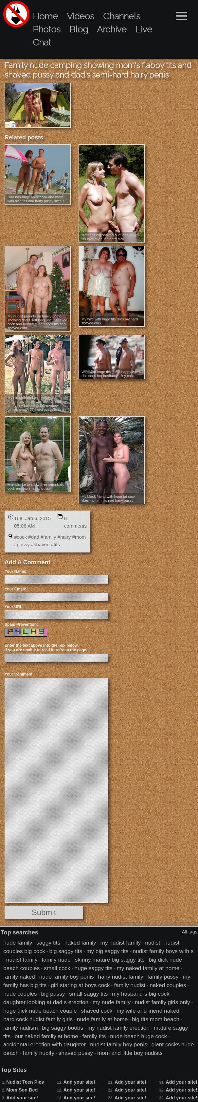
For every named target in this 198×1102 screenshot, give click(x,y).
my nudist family (120, 942)
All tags (189, 931)
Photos (47, 29)
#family (48, 537)
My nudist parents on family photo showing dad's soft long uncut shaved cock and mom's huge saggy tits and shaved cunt (37, 322)
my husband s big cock (141, 993)
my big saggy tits (107, 951)
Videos (80, 16)
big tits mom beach (155, 1019)
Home (45, 16)
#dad (33, 537)
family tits (94, 1036)
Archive (112, 29)
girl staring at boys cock (80, 985)
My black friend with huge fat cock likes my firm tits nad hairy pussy (108, 498)
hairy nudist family (120, 976)
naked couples (168, 985)
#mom (79, 537)
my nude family (112, 1002)
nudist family (22, 959)
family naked (19, 976)
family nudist (129, 985)
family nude (56, 959)
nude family (17, 942)
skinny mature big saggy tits (110, 959)
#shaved (40, 544)
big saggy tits (65, 951)
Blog (78, 29)
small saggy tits (88, 993)
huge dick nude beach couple (40, 1010)
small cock (57, 968)
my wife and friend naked (148, 1010)
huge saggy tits (94, 968)
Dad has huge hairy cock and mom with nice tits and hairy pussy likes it (36, 199)
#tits (55, 544)
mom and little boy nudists (130, 1053)
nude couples (20, 993)
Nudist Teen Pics (25, 1082)
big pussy (53, 993)
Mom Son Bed (22, 1090)
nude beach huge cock (138, 1036)
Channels (121, 16)
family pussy (163, 976)
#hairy (64, 537)
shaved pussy (76, 1053)
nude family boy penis (66, 976)
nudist (152, 942)
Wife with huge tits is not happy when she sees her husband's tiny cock (111, 374)
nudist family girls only (162, 1002)
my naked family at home (148, 968)
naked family (80, 942)
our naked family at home (46, 1036)
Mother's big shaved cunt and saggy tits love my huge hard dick (110, 237)
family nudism (20, 1027)
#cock (20, 537)
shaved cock (96, 1010)
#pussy (22, 544)
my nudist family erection (118, 1027)
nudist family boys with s (163, 951)
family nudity (38, 1053)
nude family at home (102, 1019)
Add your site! (22, 1097)
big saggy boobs (62, 1027)
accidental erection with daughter (44, 1044)
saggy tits (48, 942)
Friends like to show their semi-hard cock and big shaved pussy (36, 486)
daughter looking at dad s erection (45, 1002)
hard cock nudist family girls (38, 1019)
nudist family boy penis (118, 1044)
